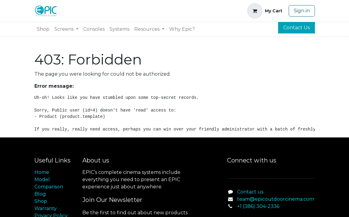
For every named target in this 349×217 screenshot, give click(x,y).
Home (41, 172)
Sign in (302, 11)
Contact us (250, 192)
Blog (40, 194)
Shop (40, 201)
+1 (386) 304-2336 (258, 206)
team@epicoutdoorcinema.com (275, 199)
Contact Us (296, 27)
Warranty (45, 208)
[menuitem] (43, 29)
